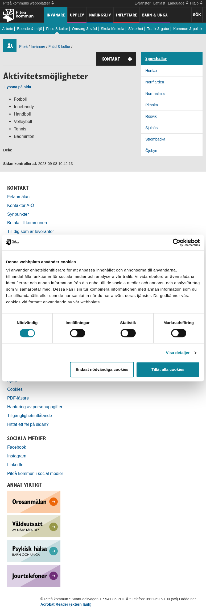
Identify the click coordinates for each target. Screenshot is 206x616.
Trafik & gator (158, 29)
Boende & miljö (29, 29)
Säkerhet (135, 29)
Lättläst (159, 3)
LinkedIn (15, 464)
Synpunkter (18, 214)
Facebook (16, 447)
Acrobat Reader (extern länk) (65, 604)
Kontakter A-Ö (20, 205)
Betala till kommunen (27, 222)
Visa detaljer (177, 352)
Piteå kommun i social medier (35, 473)
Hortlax (151, 71)
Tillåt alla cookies (167, 369)
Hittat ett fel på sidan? (28, 424)
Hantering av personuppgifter (35, 406)
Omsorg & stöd (84, 29)
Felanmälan (18, 196)
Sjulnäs (151, 128)
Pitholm (151, 105)
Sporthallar (156, 58)
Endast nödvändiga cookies (102, 369)
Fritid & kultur (57, 29)
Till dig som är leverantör (31, 231)
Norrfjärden (154, 82)
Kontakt (118, 59)
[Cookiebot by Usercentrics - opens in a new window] (176, 243)
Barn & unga (155, 15)
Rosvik (150, 116)
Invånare (56, 15)
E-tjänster (143, 3)
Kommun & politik (187, 29)
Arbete (7, 29)
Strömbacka (155, 139)
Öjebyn (151, 150)
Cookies (15, 389)
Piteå (23, 46)
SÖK (197, 14)
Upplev (77, 15)
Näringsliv (100, 15)
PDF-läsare (18, 398)
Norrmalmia (154, 93)
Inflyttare (126, 15)
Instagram (16, 455)
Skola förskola (112, 29)
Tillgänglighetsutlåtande (29, 415)
